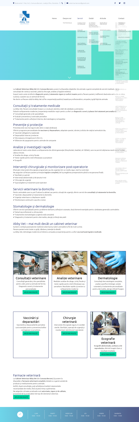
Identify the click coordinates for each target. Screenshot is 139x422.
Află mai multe (30, 292)
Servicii (80, 18)
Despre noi (67, 18)
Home (54, 18)
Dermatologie (108, 278)
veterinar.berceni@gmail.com (79, 3)
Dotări (91, 18)
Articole (103, 18)
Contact (121, 18)
